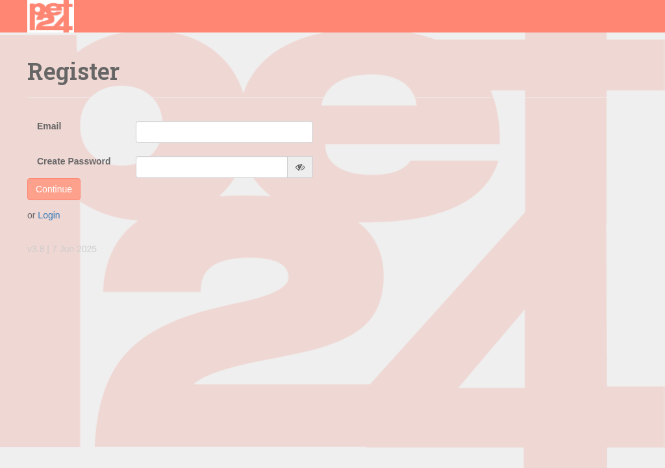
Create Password (74, 161)
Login (49, 215)
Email (49, 126)
